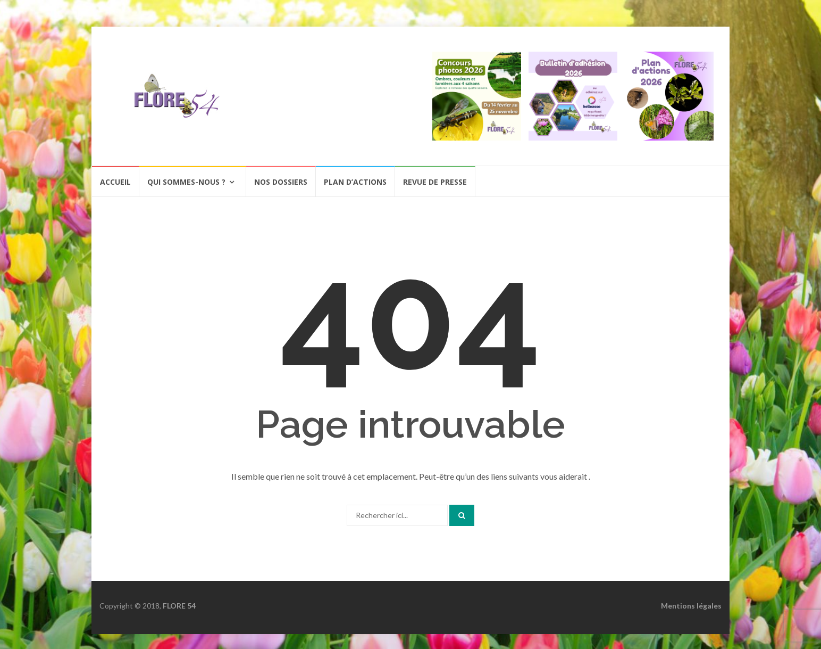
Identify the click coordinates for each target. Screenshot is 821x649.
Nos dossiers (280, 182)
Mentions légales (691, 605)
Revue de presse (435, 182)
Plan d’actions (355, 182)
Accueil (115, 182)
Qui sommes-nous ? (186, 182)
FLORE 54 (179, 605)
